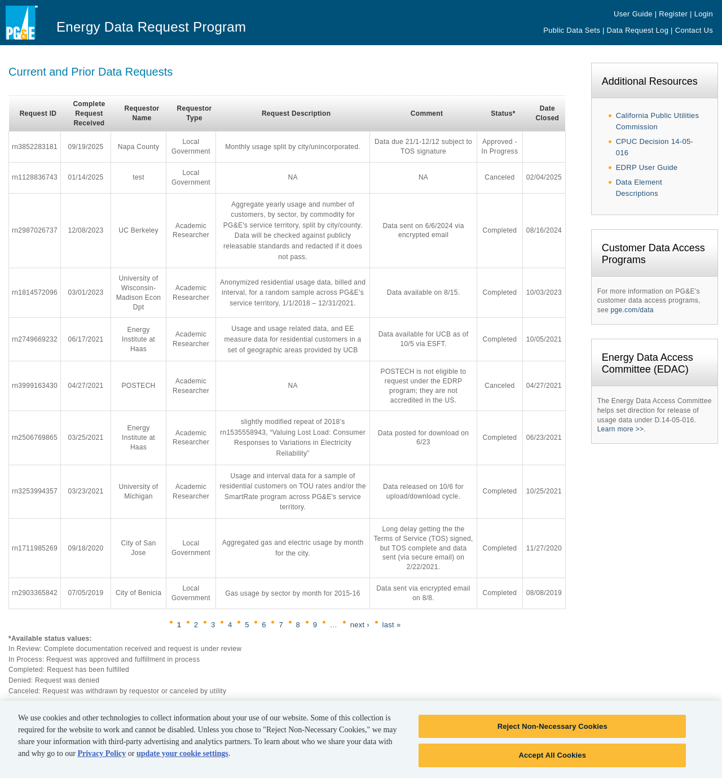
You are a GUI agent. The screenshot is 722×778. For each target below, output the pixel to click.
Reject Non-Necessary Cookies (552, 731)
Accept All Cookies (552, 760)
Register (673, 14)
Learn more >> (620, 429)
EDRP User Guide (647, 167)
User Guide (633, 14)
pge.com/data (632, 310)
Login (703, 14)
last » (391, 624)
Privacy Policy (101, 758)
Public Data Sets (571, 30)
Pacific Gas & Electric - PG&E (29, 31)
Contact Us (694, 30)
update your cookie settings (182, 758)
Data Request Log (638, 30)
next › (359, 624)
